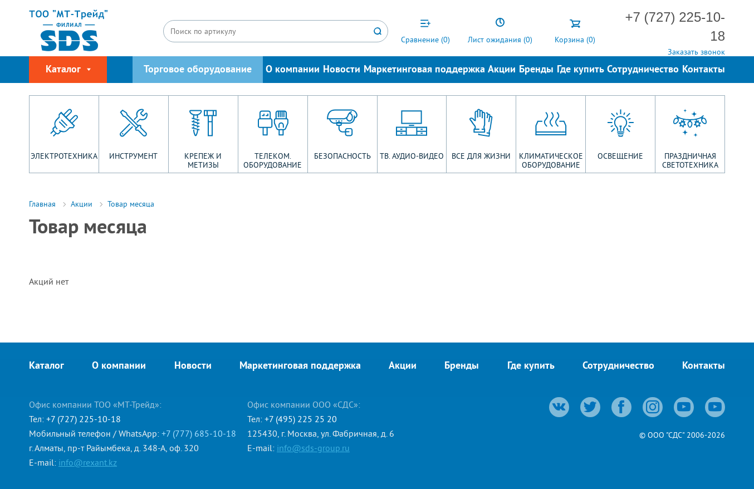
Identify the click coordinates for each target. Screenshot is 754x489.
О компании (293, 69)
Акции (502, 69)
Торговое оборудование (198, 69)
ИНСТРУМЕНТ (133, 155)
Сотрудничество (643, 69)
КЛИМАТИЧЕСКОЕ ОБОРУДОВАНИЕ (551, 160)
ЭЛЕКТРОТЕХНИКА (64, 155)
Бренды (536, 69)
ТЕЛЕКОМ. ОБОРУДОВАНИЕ (272, 160)
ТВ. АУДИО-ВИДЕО (412, 155)
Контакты (703, 69)
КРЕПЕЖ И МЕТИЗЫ (203, 160)
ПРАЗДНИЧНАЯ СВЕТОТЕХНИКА (690, 160)
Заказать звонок (696, 52)
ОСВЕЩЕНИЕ (620, 155)
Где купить (580, 69)
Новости (341, 69)
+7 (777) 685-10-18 (198, 433)
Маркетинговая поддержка (424, 69)
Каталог (46, 366)
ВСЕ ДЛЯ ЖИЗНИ (481, 155)
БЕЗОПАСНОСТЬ (342, 155)
